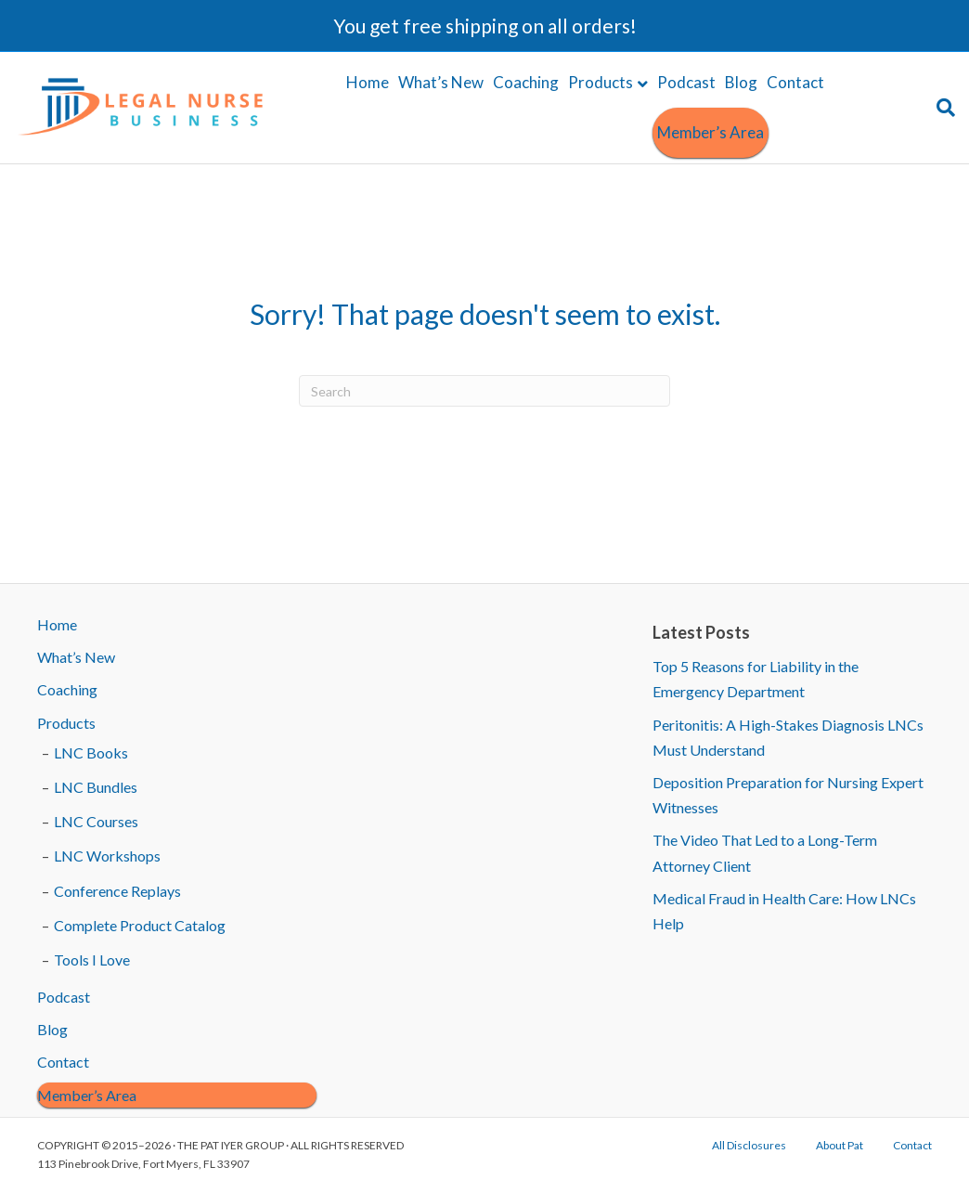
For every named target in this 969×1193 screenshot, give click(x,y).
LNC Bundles (95, 787)
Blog (741, 82)
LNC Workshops (107, 855)
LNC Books (91, 752)
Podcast (686, 82)
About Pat (839, 1145)
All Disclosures (749, 1145)
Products (600, 82)
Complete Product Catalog (140, 925)
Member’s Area (710, 132)
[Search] (943, 107)
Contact (795, 82)
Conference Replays (117, 891)
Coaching (526, 82)
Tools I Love (92, 959)
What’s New (441, 82)
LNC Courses (96, 821)
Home (367, 82)
